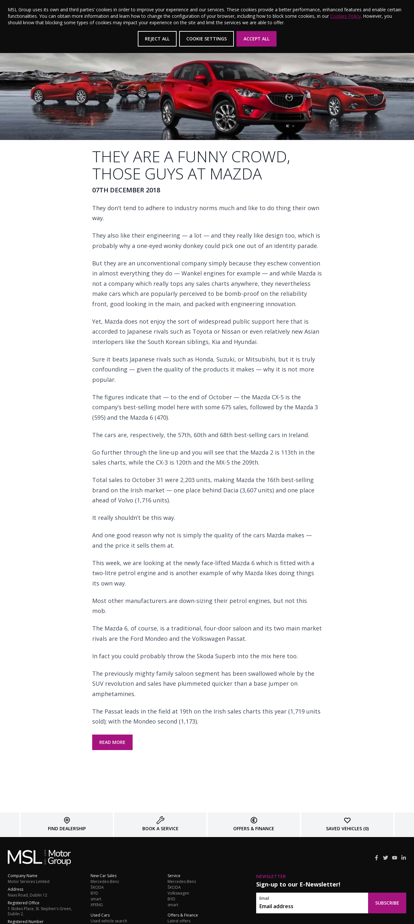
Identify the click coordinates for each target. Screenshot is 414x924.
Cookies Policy (345, 16)
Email (264, 898)
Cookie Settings (206, 39)
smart (96, 899)
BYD (94, 893)
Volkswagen (178, 893)
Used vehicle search (109, 921)
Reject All (157, 39)
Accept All (256, 39)
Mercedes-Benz (105, 881)
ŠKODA (97, 887)
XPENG (97, 905)
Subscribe (387, 903)
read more (112, 742)
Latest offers (179, 921)
